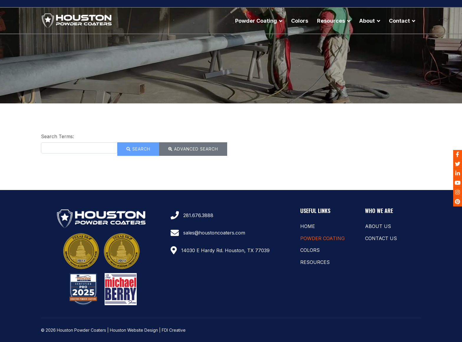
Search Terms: (57, 136)
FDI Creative (174, 330)
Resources (331, 21)
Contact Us (381, 238)
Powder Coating (256, 21)
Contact (399, 21)
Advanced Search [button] (193, 148)
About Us (378, 226)
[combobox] (79, 147)
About (367, 21)
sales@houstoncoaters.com (214, 233)
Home (307, 226)
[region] (231, 55)
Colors (299, 21)
